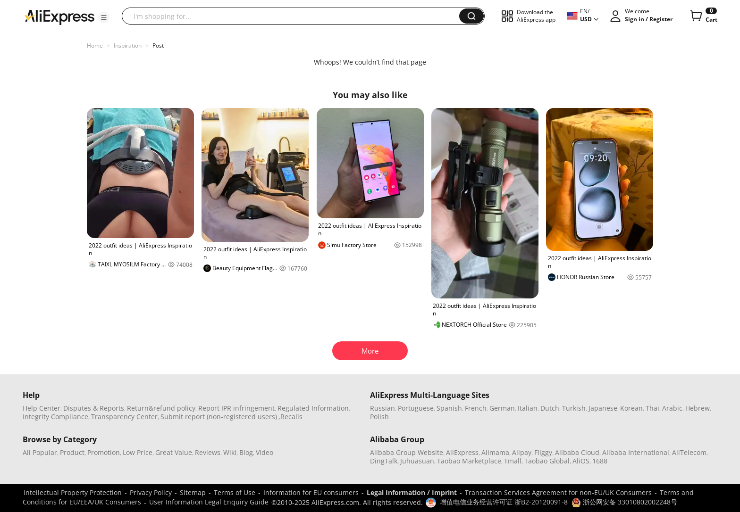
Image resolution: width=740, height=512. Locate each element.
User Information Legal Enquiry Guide (209, 501)
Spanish (449, 408)
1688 (599, 460)
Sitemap (193, 492)
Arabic (672, 408)
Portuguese (416, 408)
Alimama (495, 452)
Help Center (41, 408)
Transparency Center (124, 416)
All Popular (40, 452)
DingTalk (383, 460)
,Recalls (290, 416)
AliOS (580, 460)
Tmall (512, 460)
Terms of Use (234, 492)
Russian (382, 408)
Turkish (574, 408)
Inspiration (128, 45)
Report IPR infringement (236, 408)
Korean (631, 408)
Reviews (207, 452)
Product (72, 452)
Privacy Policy (151, 492)
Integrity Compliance (55, 416)
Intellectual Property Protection (73, 492)
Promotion (103, 452)
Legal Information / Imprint (412, 492)
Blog (246, 452)
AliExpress (462, 452)
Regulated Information (313, 408)
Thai (652, 408)
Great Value (173, 452)
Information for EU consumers (311, 492)
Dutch (549, 408)
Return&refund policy (161, 408)
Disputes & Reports (93, 408)
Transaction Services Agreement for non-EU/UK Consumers (558, 492)
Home (95, 45)
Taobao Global (547, 460)
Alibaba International (635, 452)
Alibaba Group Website (406, 452)
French (476, 408)
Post (158, 45)
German (502, 408)
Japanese (603, 408)
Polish (379, 416)
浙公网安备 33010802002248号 (624, 501)
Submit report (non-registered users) (218, 416)
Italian (528, 408)
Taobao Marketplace (469, 460)
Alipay (521, 452)
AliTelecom (689, 452)
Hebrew (697, 408)
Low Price (137, 452)
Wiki (229, 452)
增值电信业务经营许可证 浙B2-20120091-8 (504, 501)
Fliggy (543, 452)
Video (264, 452)
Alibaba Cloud (577, 452)
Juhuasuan (417, 460)
